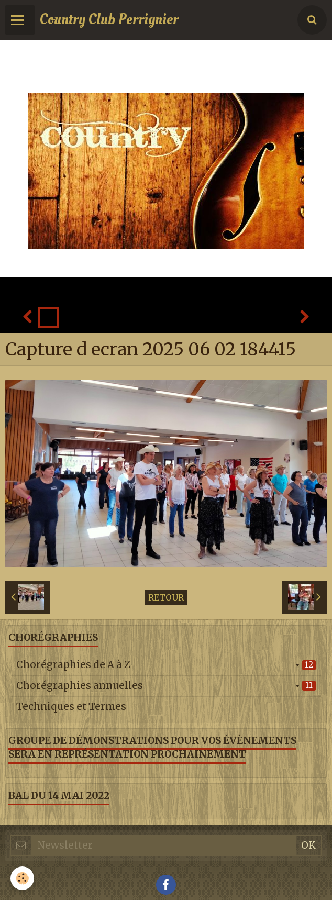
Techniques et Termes (71, 707)
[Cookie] (22, 878)
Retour (166, 597)
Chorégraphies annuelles (166, 686)
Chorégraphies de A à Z (166, 665)
